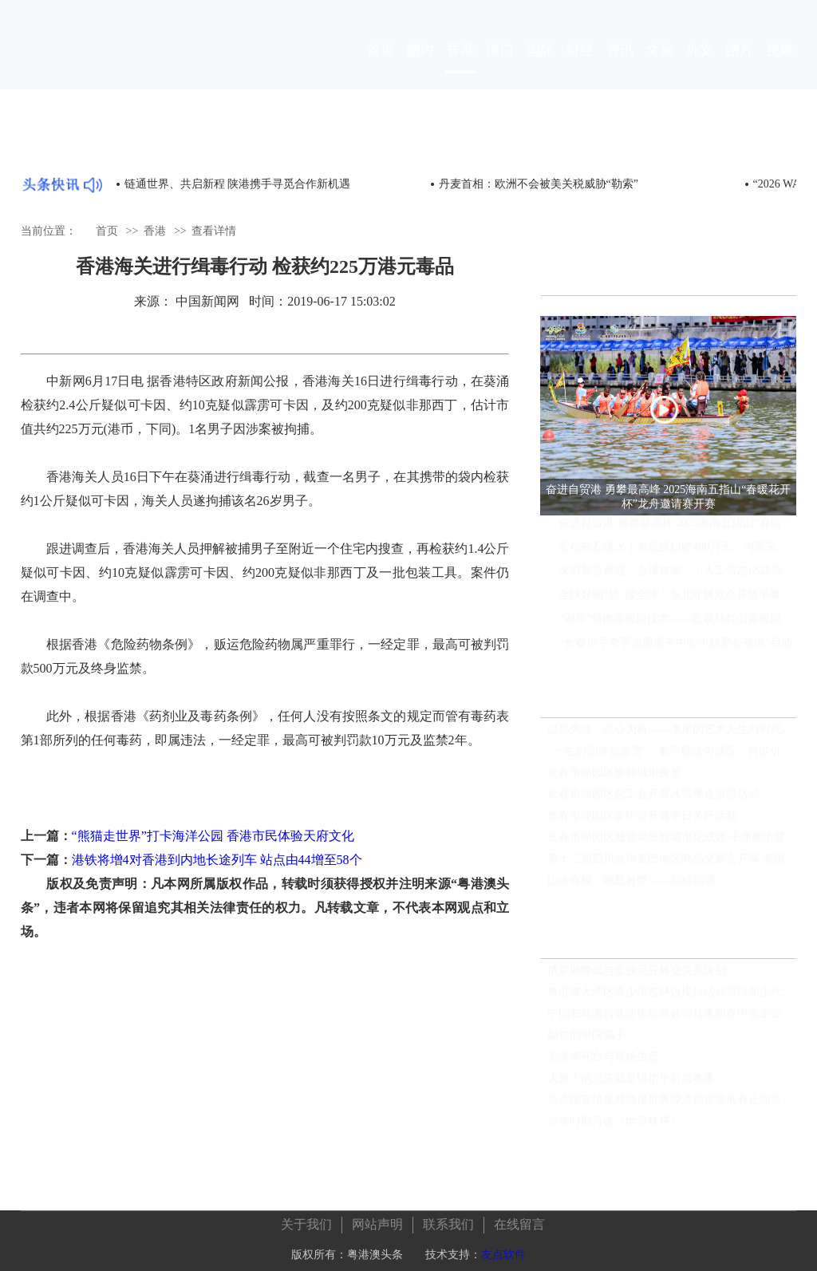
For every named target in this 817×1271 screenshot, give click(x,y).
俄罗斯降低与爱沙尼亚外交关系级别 (636, 978)
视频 (779, 65)
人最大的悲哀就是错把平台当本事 (631, 1085)
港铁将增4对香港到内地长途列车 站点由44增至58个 (217, 859)
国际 (540, 65)
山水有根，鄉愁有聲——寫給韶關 (631, 888)
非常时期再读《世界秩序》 (614, 1129)
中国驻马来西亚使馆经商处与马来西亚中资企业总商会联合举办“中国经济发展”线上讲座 (671, 1021)
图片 (739, 65)
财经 (580, 65)
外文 (699, 65)
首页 (380, 65)
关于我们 (306, 1219)
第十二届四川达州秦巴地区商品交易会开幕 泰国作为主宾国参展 (671, 866)
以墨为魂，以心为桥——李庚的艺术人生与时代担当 (671, 737)
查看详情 (213, 231)
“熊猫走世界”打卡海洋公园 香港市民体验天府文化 (213, 836)
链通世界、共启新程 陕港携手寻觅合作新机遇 (237, 184)
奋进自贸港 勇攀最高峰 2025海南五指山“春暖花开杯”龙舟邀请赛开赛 (677, 538)
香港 (460, 64)
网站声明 (377, 1219)
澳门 (500, 65)
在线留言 (519, 1219)
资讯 (619, 65)
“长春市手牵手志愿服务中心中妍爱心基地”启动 (674, 658)
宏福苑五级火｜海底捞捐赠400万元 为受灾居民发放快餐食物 (677, 562)
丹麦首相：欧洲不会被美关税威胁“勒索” (538, 184)
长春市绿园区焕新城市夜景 (614, 780)
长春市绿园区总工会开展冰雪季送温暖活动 (653, 801)
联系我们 (448, 1219)
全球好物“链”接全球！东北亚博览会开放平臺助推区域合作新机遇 (677, 610)
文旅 (659, 65)
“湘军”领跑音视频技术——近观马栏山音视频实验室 (677, 634)
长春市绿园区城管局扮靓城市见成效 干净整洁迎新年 (671, 845)
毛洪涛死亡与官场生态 (603, 1064)
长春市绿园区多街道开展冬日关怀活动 (642, 823)
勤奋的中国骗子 (586, 1042)
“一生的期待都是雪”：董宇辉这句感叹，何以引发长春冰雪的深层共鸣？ (671, 758)
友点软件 (503, 1250)
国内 (420, 65)
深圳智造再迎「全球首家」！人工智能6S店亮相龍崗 (677, 586)
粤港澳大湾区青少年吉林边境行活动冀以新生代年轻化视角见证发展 (671, 999)
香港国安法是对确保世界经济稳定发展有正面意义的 (671, 1107)
